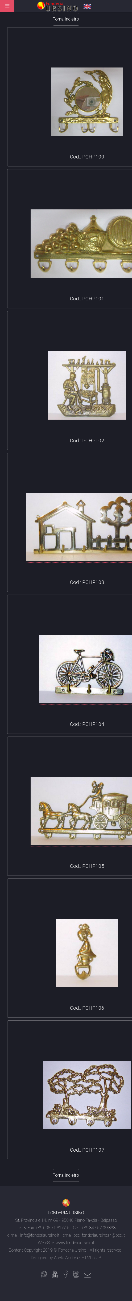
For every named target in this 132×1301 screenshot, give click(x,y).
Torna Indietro (66, 19)
